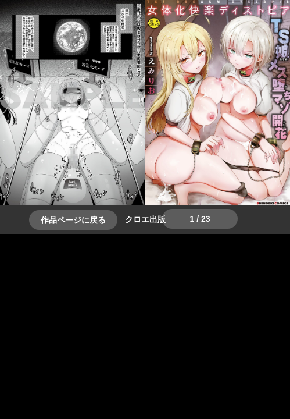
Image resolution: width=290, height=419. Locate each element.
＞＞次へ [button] (34, 89)
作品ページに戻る (73, 220)
